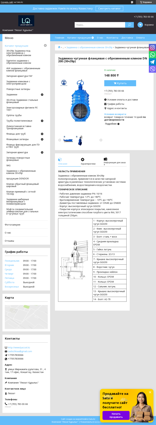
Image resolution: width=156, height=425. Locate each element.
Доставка (127, 37)
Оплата (140, 37)
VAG (8, 165)
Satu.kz (92, 419)
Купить (122, 83)
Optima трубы (14, 115)
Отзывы (9, 240)
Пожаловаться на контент (92, 422)
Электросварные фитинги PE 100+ (22, 109)
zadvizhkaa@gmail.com (20, 351)
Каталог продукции (79, 37)
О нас (100, 37)
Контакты (112, 37)
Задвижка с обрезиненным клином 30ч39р (89, 47)
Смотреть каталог (109, 8)
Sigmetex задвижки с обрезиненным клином (18, 62)
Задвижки (11, 94)
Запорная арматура (17, 152)
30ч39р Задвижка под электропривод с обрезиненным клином (18, 53)
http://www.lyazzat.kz (19, 347)
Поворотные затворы (18, 89)
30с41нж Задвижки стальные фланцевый (22, 101)
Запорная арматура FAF (19, 76)
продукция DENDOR (17, 178)
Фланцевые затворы (17, 139)
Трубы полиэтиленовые (19, 121)
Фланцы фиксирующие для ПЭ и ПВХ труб (22, 146)
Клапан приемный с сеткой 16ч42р (20, 193)
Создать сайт (7, 2)
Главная (59, 37)
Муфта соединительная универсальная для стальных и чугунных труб (22, 211)
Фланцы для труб (16, 134)
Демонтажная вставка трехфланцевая (18, 127)
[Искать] (129, 25)
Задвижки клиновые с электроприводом (18, 82)
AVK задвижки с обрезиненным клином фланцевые (23, 69)
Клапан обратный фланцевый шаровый (22, 185)
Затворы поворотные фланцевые (18, 159)
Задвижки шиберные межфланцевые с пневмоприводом (17, 201)
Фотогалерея (12, 224)
